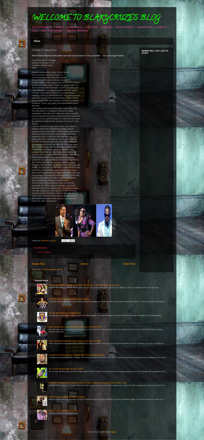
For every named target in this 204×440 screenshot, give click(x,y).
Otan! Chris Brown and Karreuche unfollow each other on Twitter (75, 341)
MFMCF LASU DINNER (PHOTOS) (63, 411)
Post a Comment (44, 252)
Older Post (129, 263)
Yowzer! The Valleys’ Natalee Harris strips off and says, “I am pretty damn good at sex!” (84, 285)
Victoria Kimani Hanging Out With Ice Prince (67, 397)
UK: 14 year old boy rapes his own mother (66, 369)
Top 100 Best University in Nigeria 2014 (65, 313)
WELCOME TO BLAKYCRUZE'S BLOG (96, 18)
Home (37, 41)
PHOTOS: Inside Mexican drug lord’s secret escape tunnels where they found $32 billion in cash (88, 383)
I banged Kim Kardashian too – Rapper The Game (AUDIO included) (77, 355)
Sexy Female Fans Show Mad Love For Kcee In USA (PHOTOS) (75, 327)
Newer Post (38, 263)
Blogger (113, 432)
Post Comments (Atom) (52, 269)
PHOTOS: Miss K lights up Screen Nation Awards (69, 299)
